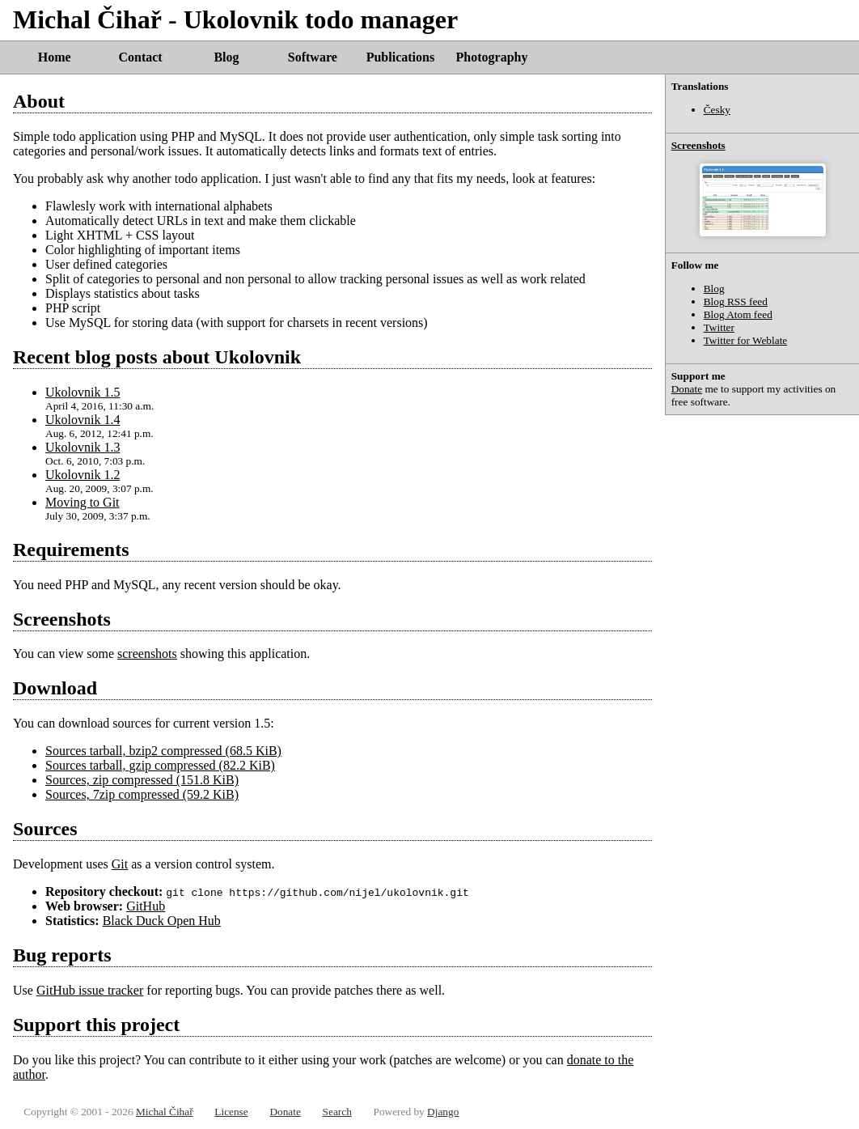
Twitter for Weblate (746, 340)
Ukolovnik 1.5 (82, 392)
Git (120, 864)
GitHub (145, 906)
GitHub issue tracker (89, 990)
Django (443, 1112)
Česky (717, 110)
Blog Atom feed (738, 314)
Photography (492, 57)
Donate (687, 389)
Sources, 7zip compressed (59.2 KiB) (142, 794)
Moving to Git (82, 502)
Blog (226, 57)
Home (54, 57)
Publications (400, 57)
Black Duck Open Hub (162, 920)
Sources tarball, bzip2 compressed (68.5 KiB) (163, 751)
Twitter (719, 327)
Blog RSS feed (736, 301)
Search (337, 1112)
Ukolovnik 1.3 (82, 447)
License (231, 1112)
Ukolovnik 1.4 (82, 420)
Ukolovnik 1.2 (82, 475)
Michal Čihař (164, 1112)
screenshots (147, 653)
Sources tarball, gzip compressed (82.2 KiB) (160, 765)
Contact (140, 57)
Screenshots (698, 145)
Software (312, 57)
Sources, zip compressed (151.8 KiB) (142, 780)
